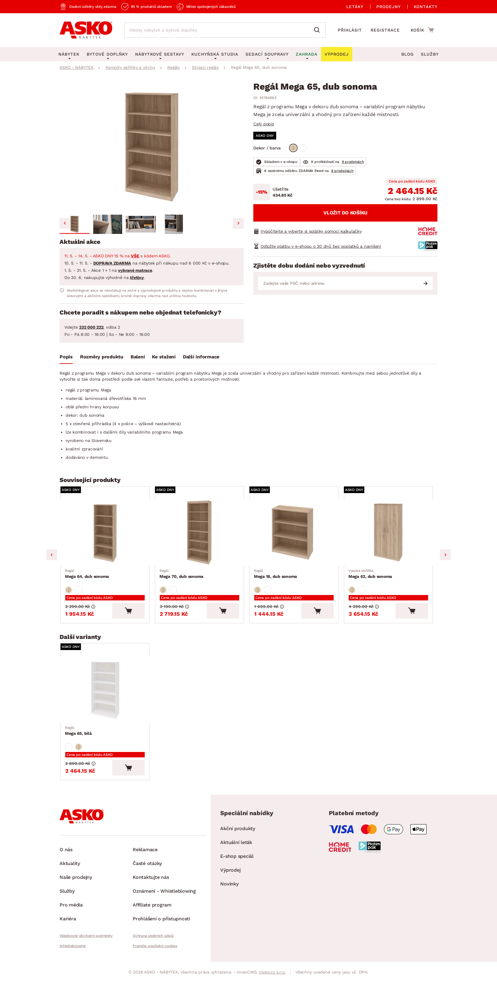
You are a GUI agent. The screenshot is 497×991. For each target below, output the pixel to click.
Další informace (201, 357)
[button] (75, 224)
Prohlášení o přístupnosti (161, 925)
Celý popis (263, 123)
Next (445, 556)
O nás (66, 856)
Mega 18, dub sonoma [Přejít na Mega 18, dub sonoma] (275, 575)
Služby (430, 54)
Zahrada (306, 54)
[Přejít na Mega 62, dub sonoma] (390, 534)
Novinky (229, 890)
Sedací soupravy (267, 54)
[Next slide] (238, 223)
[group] (151, 147)
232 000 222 (91, 327)
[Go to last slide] (65, 223)
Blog (407, 54)
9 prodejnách (353, 162)
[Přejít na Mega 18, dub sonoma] (296, 534)
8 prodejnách (342, 171)
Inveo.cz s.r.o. (272, 978)
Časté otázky (147, 870)
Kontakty (425, 7)
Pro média (71, 911)
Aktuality (70, 870)
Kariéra (68, 925)
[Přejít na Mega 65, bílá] (107, 694)
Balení (138, 357)
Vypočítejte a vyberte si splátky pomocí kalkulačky (311, 231)
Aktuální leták (236, 849)
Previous (51, 556)
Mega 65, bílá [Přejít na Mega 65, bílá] (78, 736)
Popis (66, 357)
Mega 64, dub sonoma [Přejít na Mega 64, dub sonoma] (87, 575)
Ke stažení (164, 357)
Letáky (354, 7)
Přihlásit (350, 30)
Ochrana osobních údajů (153, 942)
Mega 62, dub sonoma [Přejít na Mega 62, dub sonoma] (370, 575)
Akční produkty (237, 835)
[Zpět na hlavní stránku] (86, 30)
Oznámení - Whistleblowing (164, 897)
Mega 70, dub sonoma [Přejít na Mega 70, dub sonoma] (182, 575)
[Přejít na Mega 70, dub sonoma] (201, 534)
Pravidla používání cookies (155, 952)
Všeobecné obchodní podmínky (86, 942)
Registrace (385, 30)
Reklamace (145, 856)
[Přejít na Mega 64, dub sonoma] (107, 534)
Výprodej (230, 876)
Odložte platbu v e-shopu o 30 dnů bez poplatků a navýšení (321, 246)
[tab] (66, 358)
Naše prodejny (76, 884)
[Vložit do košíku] (132, 614)
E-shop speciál (237, 863)
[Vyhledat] (318, 30)
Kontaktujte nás (151, 884)
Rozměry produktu (101, 357)
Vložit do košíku (345, 213)
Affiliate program (152, 911)
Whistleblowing (72, 952)
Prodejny (388, 7)
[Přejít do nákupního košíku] (422, 30)
